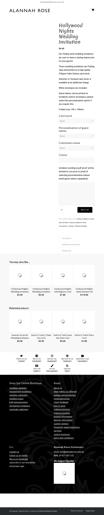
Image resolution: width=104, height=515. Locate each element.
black (92, 219)
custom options (61, 424)
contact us (14, 452)
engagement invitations (20, 391)
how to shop (59, 406)
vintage (71, 226)
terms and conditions (64, 438)
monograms (63, 226)
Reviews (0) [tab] (67, 251)
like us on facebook (18, 459)
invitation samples (18, 388)
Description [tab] (67, 238)
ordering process (62, 409)
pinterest (67, 361)
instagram (52, 361)
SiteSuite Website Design (48, 511)
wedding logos (16, 399)
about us (58, 388)
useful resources (62, 434)
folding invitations (75, 222)
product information (63, 416)
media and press (62, 399)
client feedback (61, 402)
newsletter (82, 361)
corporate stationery (18, 409)
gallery (37, 371)
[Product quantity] (62, 210)
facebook (36, 361)
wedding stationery (18, 395)
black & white (63, 222)
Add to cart (85, 210)
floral (84, 222)
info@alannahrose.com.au (52, 2)
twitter (21, 361)
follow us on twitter (18, 455)
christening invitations (19, 406)
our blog (57, 431)
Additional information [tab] (71, 245)
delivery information (63, 420)
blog (67, 371)
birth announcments (18, 402)
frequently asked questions (67, 427)
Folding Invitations (82, 219)
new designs (52, 371)
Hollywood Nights (80, 226)
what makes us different (65, 391)
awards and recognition (65, 395)
